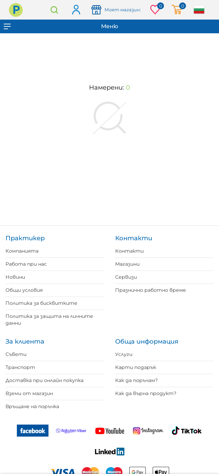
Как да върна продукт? (145, 393)
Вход (76, 10)
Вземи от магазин (29, 393)
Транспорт (20, 367)
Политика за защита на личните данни (49, 319)
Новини (15, 277)
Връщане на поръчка (32, 406)
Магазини (127, 264)
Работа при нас (26, 264)
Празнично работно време (150, 290)
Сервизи (126, 277)
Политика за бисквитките (41, 303)
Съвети (16, 354)
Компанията (22, 251)
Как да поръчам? (136, 380)
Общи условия (24, 290)
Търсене (54, 10)
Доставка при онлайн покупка (45, 380)
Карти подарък (135, 367)
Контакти (129, 251)
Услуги (123, 354)
